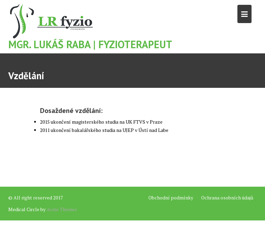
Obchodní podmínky (170, 197)
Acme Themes (62, 209)
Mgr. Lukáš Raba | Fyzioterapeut (90, 44)
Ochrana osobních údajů (227, 197)
